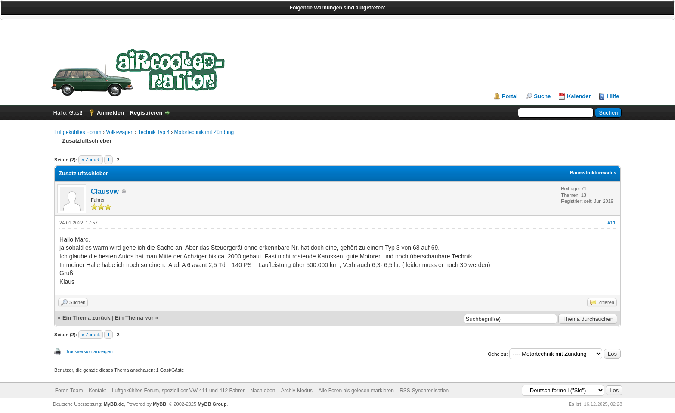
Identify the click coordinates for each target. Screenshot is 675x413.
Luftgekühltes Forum (77, 132)
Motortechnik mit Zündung (204, 132)
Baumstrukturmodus (593, 172)
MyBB (159, 404)
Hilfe (613, 96)
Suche (542, 96)
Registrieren (146, 112)
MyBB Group (212, 404)
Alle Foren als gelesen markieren (355, 391)
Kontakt (97, 391)
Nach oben (262, 391)
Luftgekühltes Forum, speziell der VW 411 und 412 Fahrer (178, 391)
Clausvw (105, 191)
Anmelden (110, 112)
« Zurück (90, 159)
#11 (612, 222)
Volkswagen (119, 132)
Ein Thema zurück (86, 317)
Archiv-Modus (297, 391)
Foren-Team (69, 391)
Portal (510, 96)
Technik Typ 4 (154, 132)
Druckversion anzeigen (89, 351)
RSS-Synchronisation (424, 391)
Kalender (579, 96)
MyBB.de (114, 404)
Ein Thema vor (134, 317)
